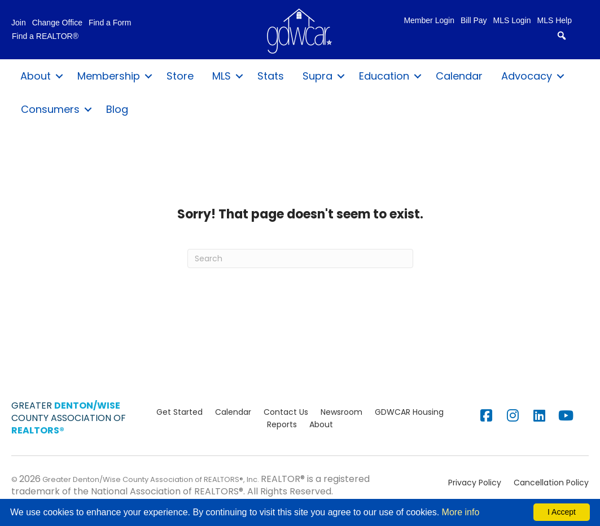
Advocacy (526, 76)
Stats (270, 76)
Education (384, 76)
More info (461, 512)
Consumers (50, 109)
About (35, 76)
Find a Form (110, 23)
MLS (221, 76)
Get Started (179, 412)
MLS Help (554, 20)
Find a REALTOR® (45, 36)
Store (180, 76)
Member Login (429, 20)
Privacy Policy (474, 482)
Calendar (459, 76)
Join (18, 23)
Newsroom (341, 412)
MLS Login (512, 20)
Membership (108, 76)
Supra (317, 76)
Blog (117, 109)
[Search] (300, 258)
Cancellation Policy (551, 482)
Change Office (57, 23)
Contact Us (286, 412)
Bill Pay (474, 20)
